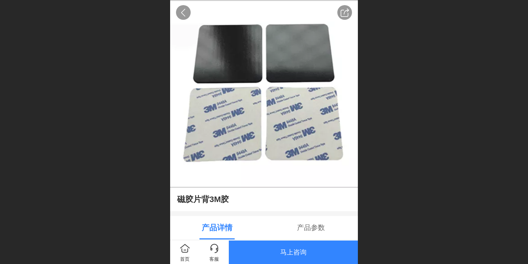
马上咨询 (293, 252)
